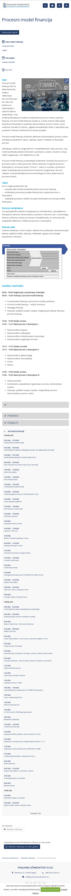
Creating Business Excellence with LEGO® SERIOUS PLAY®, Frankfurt (23, 574)
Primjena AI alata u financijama (13, 645)
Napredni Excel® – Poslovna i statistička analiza (17, 804)
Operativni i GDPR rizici (11, 530)
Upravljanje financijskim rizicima (13, 544)
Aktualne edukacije (13, 829)
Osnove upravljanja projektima (13, 500)
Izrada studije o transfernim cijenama (14, 674)
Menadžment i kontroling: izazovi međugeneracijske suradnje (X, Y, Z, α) (24, 740)
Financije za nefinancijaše (11, 559)
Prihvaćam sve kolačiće (50, 889)
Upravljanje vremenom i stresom (13, 522)
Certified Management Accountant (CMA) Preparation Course (21, 493)
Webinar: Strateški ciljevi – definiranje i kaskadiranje (19, 623)
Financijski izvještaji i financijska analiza (15, 596)
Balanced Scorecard (9, 784)
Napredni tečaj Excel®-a (11, 581)
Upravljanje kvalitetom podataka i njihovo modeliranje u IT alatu (22, 733)
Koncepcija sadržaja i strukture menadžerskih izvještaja (19, 615)
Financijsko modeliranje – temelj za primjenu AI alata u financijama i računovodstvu (28, 659)
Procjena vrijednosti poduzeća (12, 667)
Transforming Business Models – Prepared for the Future (19, 755)
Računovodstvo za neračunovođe (13, 508)
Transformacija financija (10, 566)
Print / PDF (7, 70)
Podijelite (11, 423)
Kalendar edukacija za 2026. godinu (22, 846)
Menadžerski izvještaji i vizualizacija (14, 797)
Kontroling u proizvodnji (11, 515)
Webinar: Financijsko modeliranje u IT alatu (16, 537)
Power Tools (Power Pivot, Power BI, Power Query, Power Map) (21, 464)
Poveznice (11, 415)
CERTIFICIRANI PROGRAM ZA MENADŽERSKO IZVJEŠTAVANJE (22, 608)
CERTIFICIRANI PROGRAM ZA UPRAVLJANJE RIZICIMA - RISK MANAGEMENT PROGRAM (29, 449)
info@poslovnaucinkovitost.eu (37, 877)
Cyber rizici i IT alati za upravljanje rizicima (16, 588)
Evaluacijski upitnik (9, 32)
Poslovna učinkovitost (10, 858)
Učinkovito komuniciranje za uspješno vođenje (17, 552)
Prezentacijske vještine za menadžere (14, 777)
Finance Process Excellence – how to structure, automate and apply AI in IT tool (26, 637)
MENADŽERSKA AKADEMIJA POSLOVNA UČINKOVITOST (20, 456)
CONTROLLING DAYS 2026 (12, 726)
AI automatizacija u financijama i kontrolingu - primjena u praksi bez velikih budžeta (28, 652)
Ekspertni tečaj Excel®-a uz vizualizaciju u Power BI (18, 770)
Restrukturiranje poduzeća (11, 704)
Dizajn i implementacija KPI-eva (13, 696)
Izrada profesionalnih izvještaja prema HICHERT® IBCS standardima (23, 689)
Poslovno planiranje (9, 762)
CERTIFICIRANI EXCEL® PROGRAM (14, 441)
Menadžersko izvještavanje (11, 718)
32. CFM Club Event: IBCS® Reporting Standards (18, 711)
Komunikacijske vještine (11, 478)
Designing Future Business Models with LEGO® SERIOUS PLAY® (22, 748)
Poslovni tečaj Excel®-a (11, 471)
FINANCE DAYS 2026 (11, 630)
